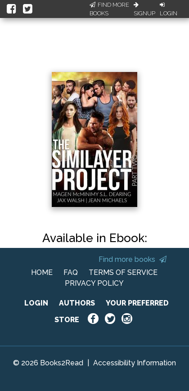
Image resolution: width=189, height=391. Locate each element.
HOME (42, 272)
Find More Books (109, 9)
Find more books (132, 259)
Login (168, 9)
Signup (144, 9)
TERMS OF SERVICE (123, 272)
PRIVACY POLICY (94, 283)
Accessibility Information (134, 363)
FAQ (70, 272)
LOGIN (36, 303)
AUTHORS (77, 303)
